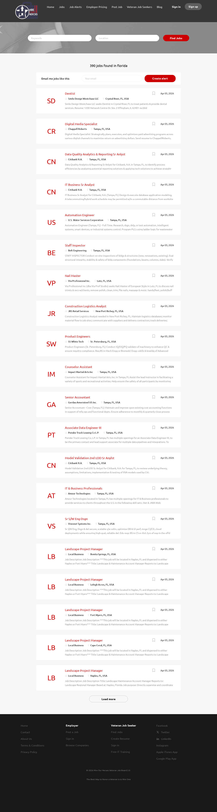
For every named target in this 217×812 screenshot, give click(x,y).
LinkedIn (166, 738)
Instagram (162, 745)
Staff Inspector (75, 245)
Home (24, 725)
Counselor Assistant (78, 366)
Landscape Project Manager (84, 549)
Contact (25, 732)
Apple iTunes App (166, 752)
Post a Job (72, 732)
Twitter (165, 732)
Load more (108, 699)
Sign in (176, 6)
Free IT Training (120, 751)
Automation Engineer (79, 215)
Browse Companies (77, 745)
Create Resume (120, 738)
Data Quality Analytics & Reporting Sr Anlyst (95, 154)
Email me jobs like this (55, 78)
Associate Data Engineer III (83, 427)
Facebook (162, 725)
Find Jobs (176, 38)
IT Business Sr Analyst (80, 184)
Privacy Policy (29, 752)
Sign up (193, 6)
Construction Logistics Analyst (85, 306)
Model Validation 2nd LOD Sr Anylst (89, 458)
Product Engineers (77, 336)
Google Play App (166, 758)
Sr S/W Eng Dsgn (76, 518)
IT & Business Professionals (83, 488)
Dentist (70, 93)
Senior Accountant (77, 397)
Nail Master (73, 275)
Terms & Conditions (32, 745)
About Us (26, 738)
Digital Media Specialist (81, 124)
